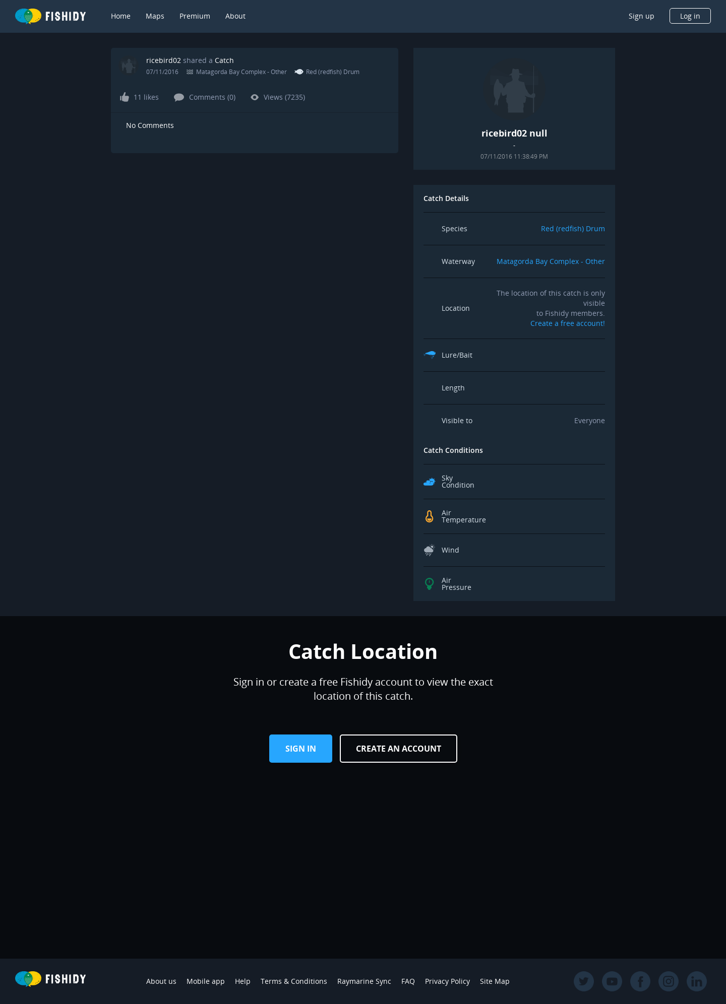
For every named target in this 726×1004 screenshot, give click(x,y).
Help (243, 981)
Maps (155, 16)
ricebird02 (163, 60)
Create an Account (398, 748)
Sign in (300, 748)
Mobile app (206, 981)
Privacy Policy (447, 981)
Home (121, 16)
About (235, 16)
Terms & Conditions (294, 981)
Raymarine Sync (364, 981)
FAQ (408, 981)
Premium (194, 16)
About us (161, 981)
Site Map (495, 981)
